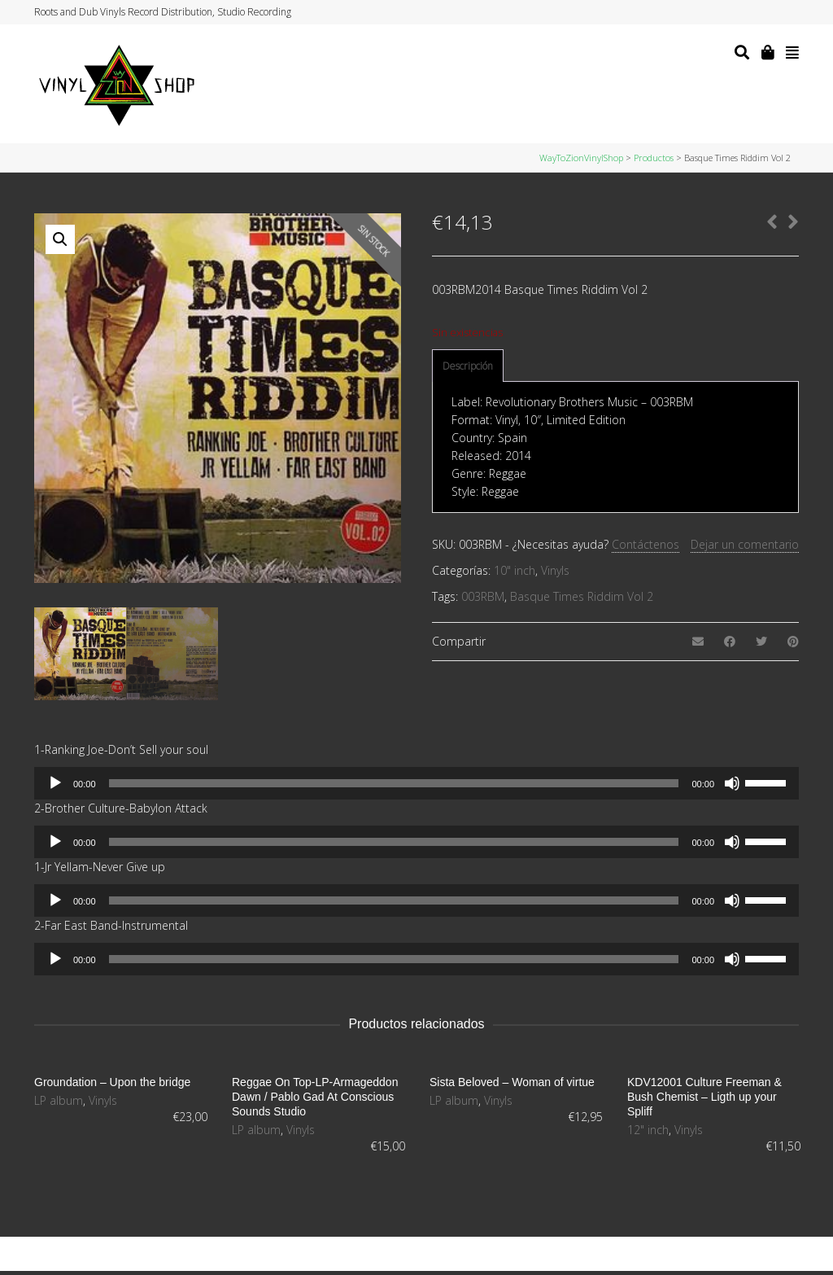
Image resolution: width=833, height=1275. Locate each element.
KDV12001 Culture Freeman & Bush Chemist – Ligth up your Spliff (704, 1097)
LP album (58, 1100)
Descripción (468, 366)
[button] (60, 239)
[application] (416, 783)
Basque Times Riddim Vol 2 (581, 596)
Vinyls (555, 570)
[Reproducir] (55, 783)
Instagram (766, 12)
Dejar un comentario (745, 544)
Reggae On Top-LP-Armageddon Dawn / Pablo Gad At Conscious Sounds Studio (315, 1097)
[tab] (468, 366)
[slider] (394, 783)
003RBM (482, 596)
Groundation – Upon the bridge (112, 1082)
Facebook (751, 12)
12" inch (648, 1129)
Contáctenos (645, 544)
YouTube (782, 12)
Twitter (735, 12)
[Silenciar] (732, 783)
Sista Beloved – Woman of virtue (512, 1082)
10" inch (514, 570)
